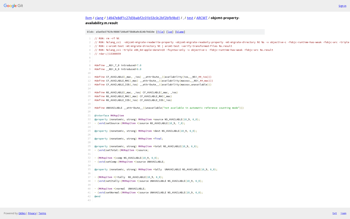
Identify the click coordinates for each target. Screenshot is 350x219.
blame (180, 31)
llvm (88, 18)
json (343, 213)
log (170, 31)
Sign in (342, 6)
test (190, 18)
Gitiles (22, 213)
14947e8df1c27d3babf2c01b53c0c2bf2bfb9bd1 (143, 18)
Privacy (32, 213)
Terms (42, 213)
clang (99, 18)
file (160, 31)
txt (334, 213)
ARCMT (202, 18)
